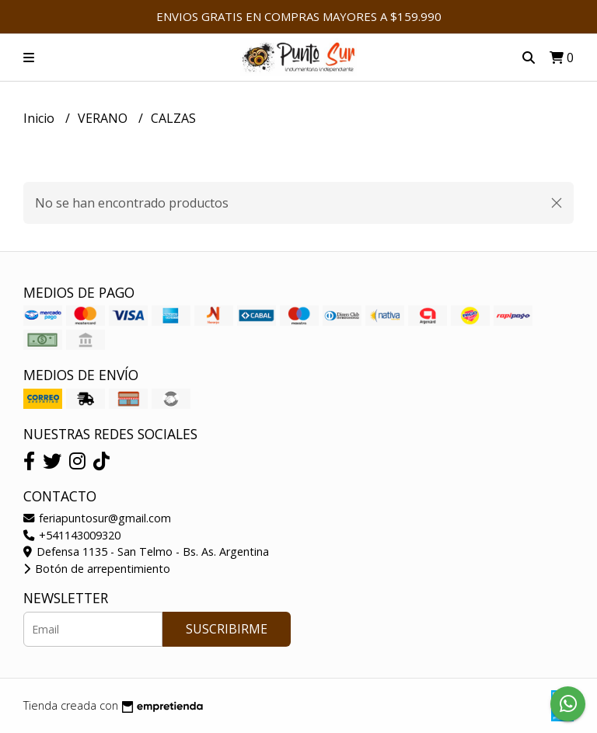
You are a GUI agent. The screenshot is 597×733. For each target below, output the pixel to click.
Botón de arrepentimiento (96, 568)
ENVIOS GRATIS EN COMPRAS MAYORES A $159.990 (299, 16)
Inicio (40, 118)
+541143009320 (71, 535)
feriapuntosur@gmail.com (97, 518)
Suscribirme (226, 628)
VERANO (104, 118)
